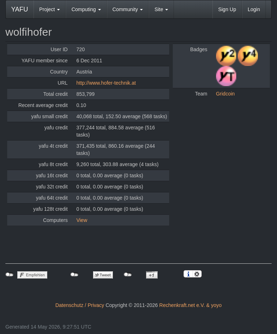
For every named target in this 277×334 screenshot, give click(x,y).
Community (128, 9)
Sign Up (227, 9)
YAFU (19, 9)
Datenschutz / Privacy (79, 305)
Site (161, 9)
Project (49, 9)
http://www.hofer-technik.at (106, 83)
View (81, 220)
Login (254, 9)
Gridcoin (225, 94)
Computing (86, 9)
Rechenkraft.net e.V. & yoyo (190, 305)
